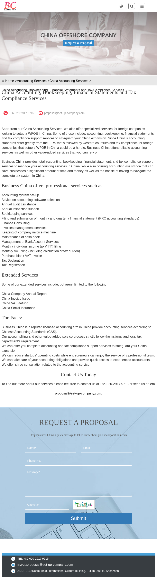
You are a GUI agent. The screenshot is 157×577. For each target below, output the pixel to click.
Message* (78, 483)
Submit (78, 518)
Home (9, 81)
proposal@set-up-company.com (64, 113)
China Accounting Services (68, 81)
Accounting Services (32, 81)
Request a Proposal (78, 43)
